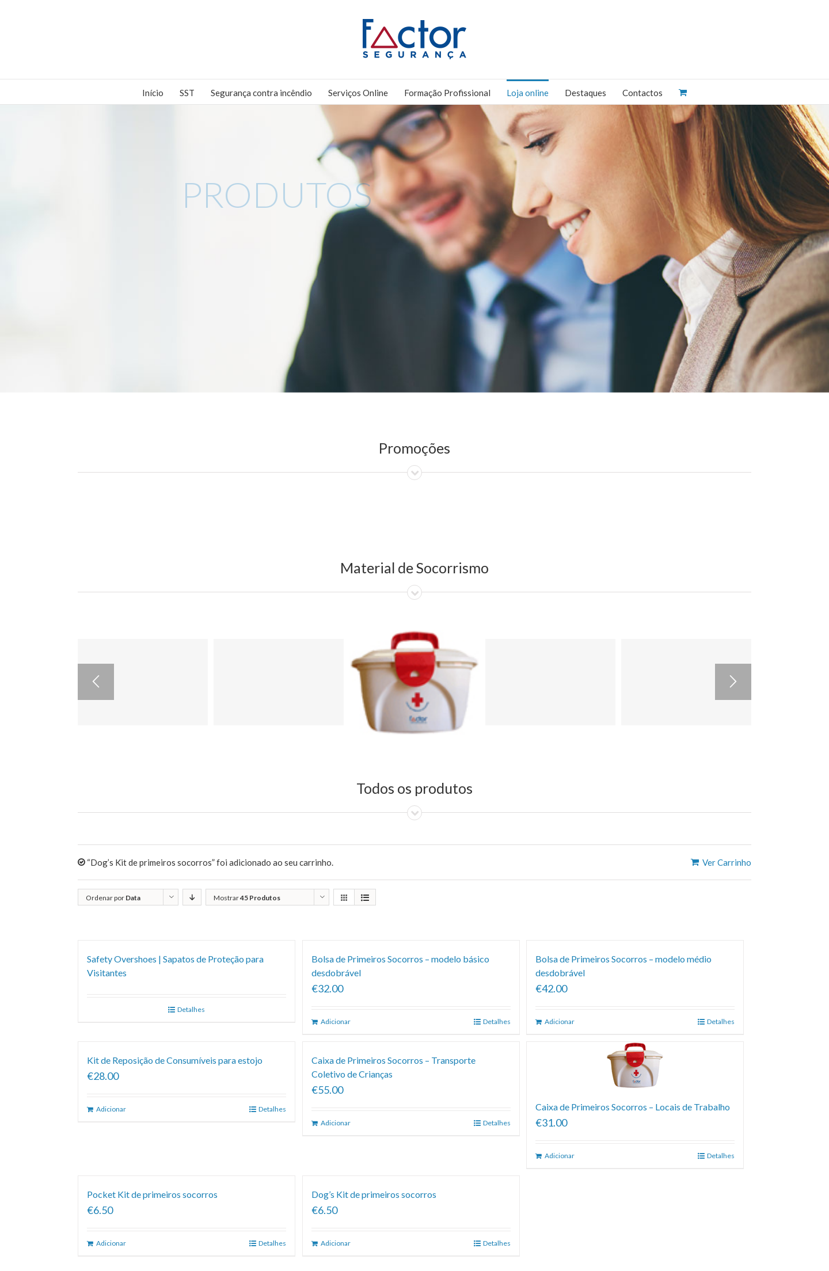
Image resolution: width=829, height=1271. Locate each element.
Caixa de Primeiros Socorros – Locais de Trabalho (632, 1106)
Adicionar (336, 1021)
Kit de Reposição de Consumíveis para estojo (175, 1060)
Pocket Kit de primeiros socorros (152, 1194)
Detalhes (191, 1009)
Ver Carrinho (726, 862)
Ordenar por (113, 897)
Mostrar (247, 897)
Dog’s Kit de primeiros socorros (373, 1194)
